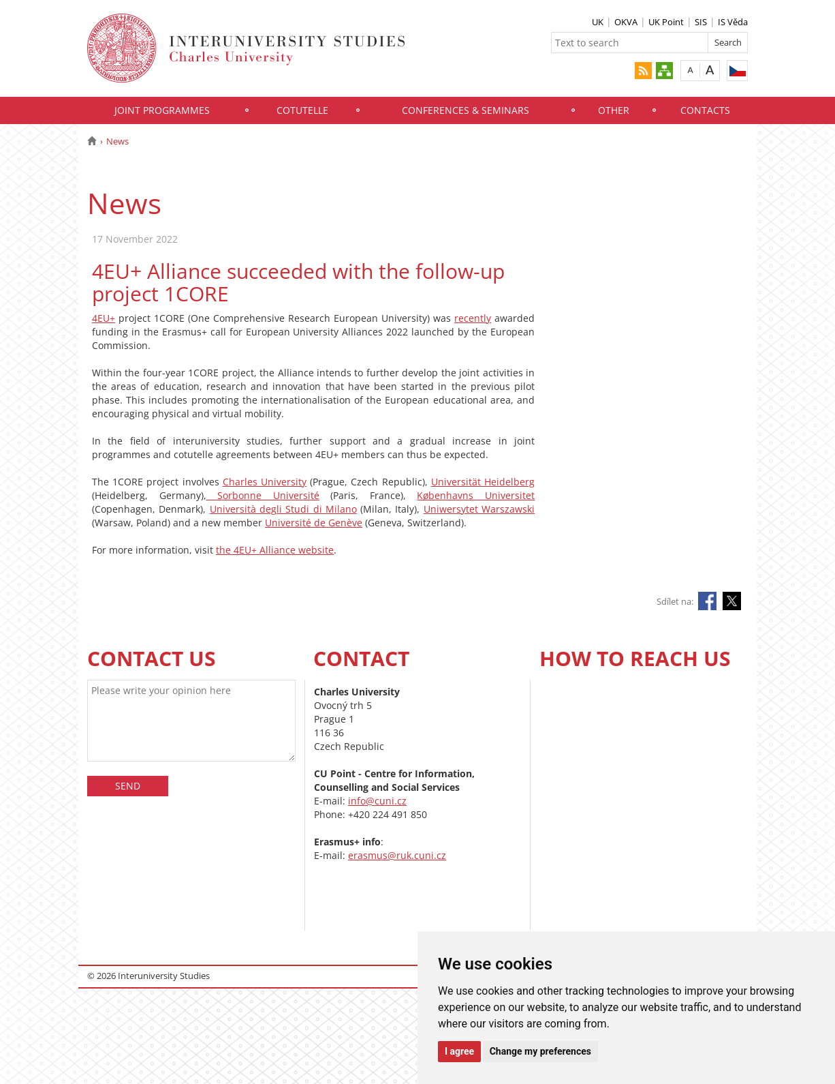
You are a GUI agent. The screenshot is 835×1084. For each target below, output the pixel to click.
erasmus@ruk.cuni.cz (397, 855)
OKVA (625, 22)
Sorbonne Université (262, 495)
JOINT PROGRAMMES (162, 110)
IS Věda (733, 22)
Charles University (264, 481)
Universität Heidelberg (483, 481)
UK (597, 22)
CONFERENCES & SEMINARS (465, 110)
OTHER (613, 110)
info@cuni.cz (377, 800)
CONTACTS (705, 110)
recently (472, 318)
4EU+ (103, 318)
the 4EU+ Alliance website (275, 549)
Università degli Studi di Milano (283, 508)
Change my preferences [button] (540, 1051)
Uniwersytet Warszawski (479, 508)
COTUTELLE (302, 110)
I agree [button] (459, 1051)
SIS (701, 22)
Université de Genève (313, 522)
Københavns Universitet (476, 495)
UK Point (666, 22)
